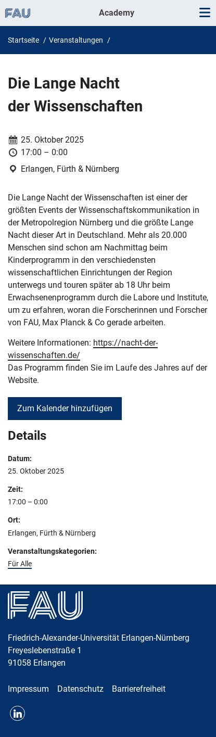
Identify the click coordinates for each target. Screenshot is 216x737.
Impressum (28, 689)
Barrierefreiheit (139, 689)
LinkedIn (17, 713)
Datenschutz (80, 689)
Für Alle (20, 564)
